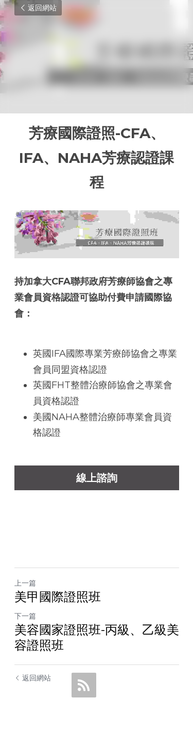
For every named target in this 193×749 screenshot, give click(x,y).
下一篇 (25, 616)
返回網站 (38, 7)
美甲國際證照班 (57, 596)
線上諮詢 (96, 478)
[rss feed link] (84, 685)
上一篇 (25, 583)
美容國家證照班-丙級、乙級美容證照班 (96, 637)
